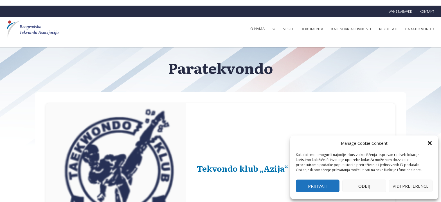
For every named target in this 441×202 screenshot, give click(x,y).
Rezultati (388, 28)
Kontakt (427, 11)
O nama (257, 28)
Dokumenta (312, 28)
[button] (430, 143)
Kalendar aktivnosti (351, 28)
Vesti (288, 28)
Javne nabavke (400, 11)
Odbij (364, 186)
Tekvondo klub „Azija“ (242, 168)
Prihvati (318, 186)
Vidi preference (411, 186)
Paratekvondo (419, 28)
